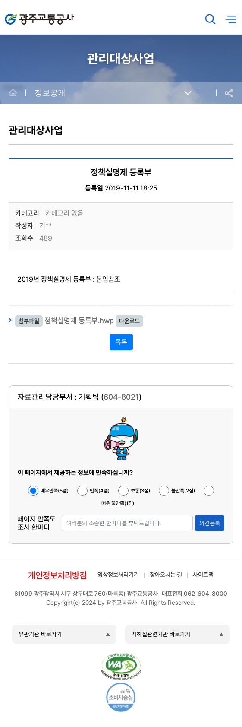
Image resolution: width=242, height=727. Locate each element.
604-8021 (121, 396)
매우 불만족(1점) (117, 503)
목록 (121, 342)
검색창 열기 (210, 19)
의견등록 (209, 523)
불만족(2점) (183, 491)
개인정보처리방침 (57, 575)
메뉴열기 (231, 19)
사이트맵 (203, 574)
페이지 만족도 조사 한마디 (37, 523)
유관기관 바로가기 (40, 634)
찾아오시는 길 (166, 574)
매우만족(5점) (55, 491)
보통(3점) (140, 491)
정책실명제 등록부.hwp (79, 320)
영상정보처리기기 (118, 574)
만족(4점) (100, 491)
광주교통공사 (23, 14)
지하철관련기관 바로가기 (161, 634)
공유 (229, 93)
